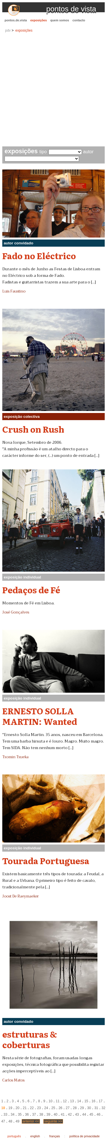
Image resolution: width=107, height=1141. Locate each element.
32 (103, 1108)
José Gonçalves (15, 612)
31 (96, 1108)
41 (62, 1115)
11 (57, 1101)
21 (25, 1108)
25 (53, 1108)
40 (55, 1115)
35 (19, 1115)
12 (64, 1101)
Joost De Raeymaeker (20, 896)
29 (82, 1108)
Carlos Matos (13, 1080)
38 (41, 1115)
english (35, 1136)
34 (12, 1115)
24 (46, 1108)
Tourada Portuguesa (45, 860)
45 (91, 1115)
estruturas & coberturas (29, 1039)
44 (84, 1115)
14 (79, 1101)
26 (60, 1108)
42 (70, 1115)
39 (48, 1115)
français (54, 1136)
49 (17, 1121)
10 (50, 1101)
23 (39, 1108)
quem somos (59, 20)
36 (27, 1115)
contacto (78, 20)
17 (100, 1101)
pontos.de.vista (16, 20)
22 (32, 1108)
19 (10, 1108)
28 (74, 1108)
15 (86, 1101)
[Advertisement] (53, 90)
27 (67, 1108)
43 (77, 1115)
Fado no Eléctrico (39, 255)
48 (10, 1121)
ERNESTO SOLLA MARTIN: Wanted (39, 715)
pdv (8, 30)
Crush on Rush (33, 429)
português (14, 1136)
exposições (38, 20)
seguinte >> (53, 1121)
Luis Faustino (13, 291)
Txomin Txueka (15, 757)
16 (93, 1101)
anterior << (31, 1121)
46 (98, 1115)
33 (5, 1115)
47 (3, 1121)
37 (34, 1115)
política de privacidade (84, 1136)
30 (89, 1108)
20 (17, 1108)
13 (72, 1101)
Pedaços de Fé (31, 589)
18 (3, 1108)
